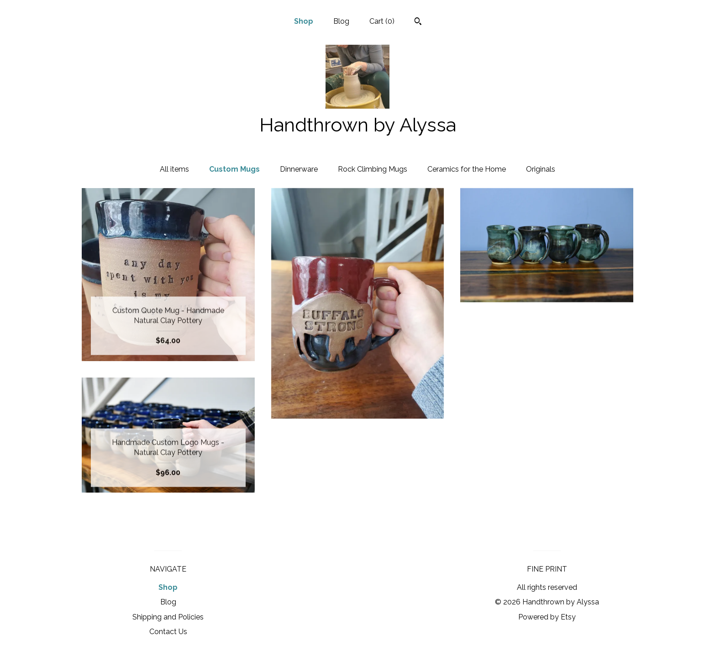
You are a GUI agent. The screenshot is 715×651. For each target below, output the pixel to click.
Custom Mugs (234, 169)
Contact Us (168, 631)
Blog (341, 21)
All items (174, 169)
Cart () (381, 21)
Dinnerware (299, 169)
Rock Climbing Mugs (372, 169)
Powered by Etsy (547, 617)
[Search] (418, 22)
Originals (540, 169)
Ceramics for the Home (466, 169)
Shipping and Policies (168, 617)
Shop (303, 21)
